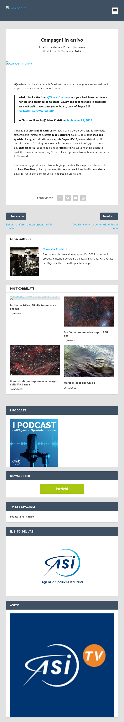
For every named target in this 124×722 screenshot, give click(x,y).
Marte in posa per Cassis (79, 382)
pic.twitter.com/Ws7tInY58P (36, 111)
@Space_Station (57, 97)
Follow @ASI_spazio (22, 516)
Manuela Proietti (62, 47)
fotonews (79, 47)
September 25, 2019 (79, 120)
